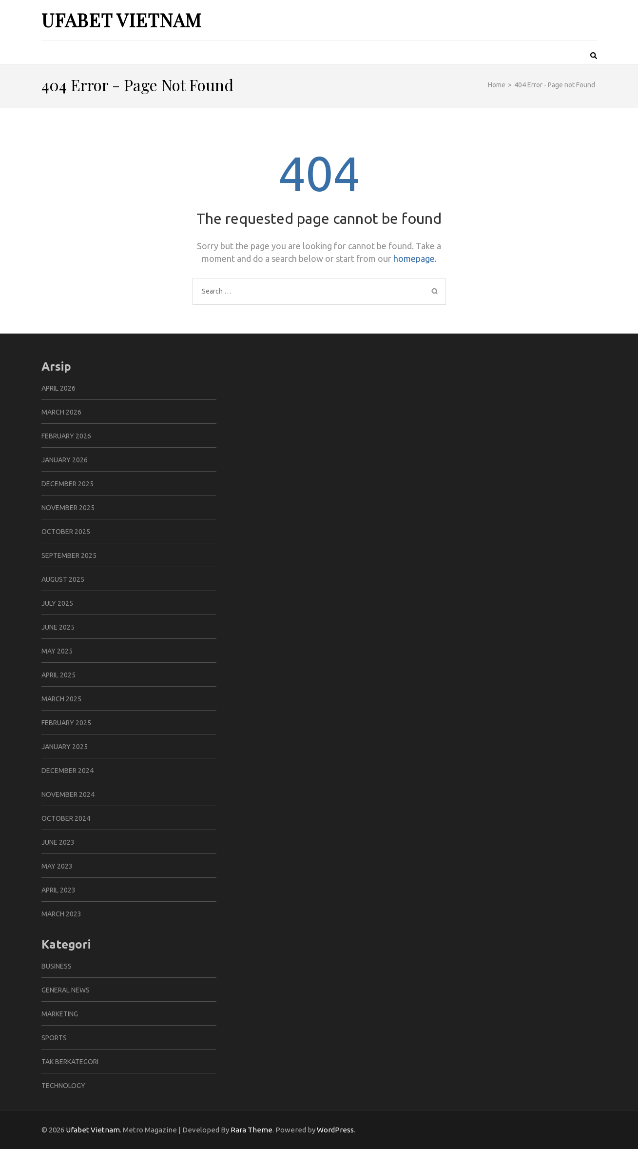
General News (65, 990)
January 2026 (64, 460)
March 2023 (61, 914)
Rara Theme (251, 1130)
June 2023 (58, 842)
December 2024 (67, 770)
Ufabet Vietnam (121, 19)
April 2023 (58, 890)
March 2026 (61, 412)
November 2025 (68, 508)
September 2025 (69, 555)
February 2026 (66, 436)
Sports (54, 1038)
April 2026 (58, 388)
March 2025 (61, 699)
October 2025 (65, 531)
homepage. (415, 258)
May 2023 (57, 866)
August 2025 (62, 579)
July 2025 (57, 603)
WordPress (335, 1130)
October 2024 (65, 818)
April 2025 (58, 675)
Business (56, 966)
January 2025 (64, 747)
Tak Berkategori (69, 1062)
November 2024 (68, 794)
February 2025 (66, 723)
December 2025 (67, 484)
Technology (63, 1086)
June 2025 (58, 627)
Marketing (59, 1014)
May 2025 (57, 651)
